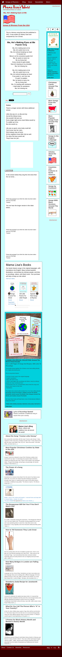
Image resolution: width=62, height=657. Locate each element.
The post (6, 500)
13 (16, 307)
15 (19, 307)
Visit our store (10, 278)
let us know (13, 199)
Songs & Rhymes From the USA (16, 25)
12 (15, 307)
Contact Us (10, 647)
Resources (26, 647)
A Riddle (11, 500)
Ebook (10, 300)
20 (26, 307)
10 (27, 305)
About (3, 647)
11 (29, 305)
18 (23, 307)
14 (18, 307)
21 (27, 307)
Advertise (18, 647)
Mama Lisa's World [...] (28, 500)
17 (22, 307)
